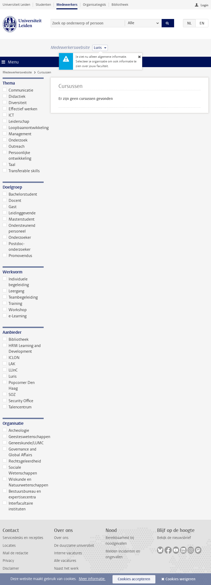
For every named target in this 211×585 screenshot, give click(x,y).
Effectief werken (20, 109)
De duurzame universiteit (74, 545)
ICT (8, 115)
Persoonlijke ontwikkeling (17, 155)
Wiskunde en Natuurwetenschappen (23, 482)
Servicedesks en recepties (23, 537)
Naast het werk (66, 568)
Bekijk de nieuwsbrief (174, 537)
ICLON (11, 357)
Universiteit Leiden (16, 4)
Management (17, 134)
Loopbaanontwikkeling (23, 127)
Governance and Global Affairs (19, 452)
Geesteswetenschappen (23, 436)
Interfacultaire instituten (18, 506)
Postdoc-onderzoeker (16, 246)
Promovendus (17, 255)
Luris (10, 376)
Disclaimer (11, 568)
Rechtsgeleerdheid (22, 461)
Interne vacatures (68, 553)
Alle (131, 23)
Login (204, 5)
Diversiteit (15, 102)
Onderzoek (15, 140)
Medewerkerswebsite (17, 72)
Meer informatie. (92, 578)
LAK (9, 364)
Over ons (61, 537)
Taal (9, 164)
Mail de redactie (15, 553)
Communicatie (18, 90)
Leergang (13, 291)
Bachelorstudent (20, 194)
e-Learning (15, 316)
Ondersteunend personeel (19, 228)
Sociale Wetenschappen (20, 470)
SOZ (9, 394)
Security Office (18, 400)
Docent (12, 200)
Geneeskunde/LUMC (23, 443)
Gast (10, 206)
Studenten (43, 4)
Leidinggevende (19, 213)
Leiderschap (16, 121)
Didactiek (14, 96)
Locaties (9, 545)
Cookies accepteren (134, 579)
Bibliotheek (119, 4)
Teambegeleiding (20, 297)
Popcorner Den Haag (19, 385)
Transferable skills (21, 170)
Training (12, 303)
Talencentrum (17, 407)
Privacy (8, 560)
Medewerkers (66, 4)
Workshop (15, 309)
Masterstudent (19, 219)
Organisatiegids (94, 4)
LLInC (10, 370)
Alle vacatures (65, 560)
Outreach (13, 146)
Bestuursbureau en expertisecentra (22, 494)
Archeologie (16, 430)
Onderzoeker (17, 237)
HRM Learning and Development (22, 348)
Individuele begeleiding (16, 282)
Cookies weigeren (180, 579)
